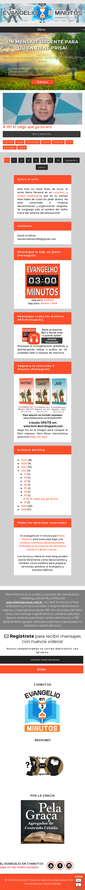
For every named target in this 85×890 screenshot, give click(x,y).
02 (26, 495)
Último (42, 167)
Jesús (22, 147)
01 (25, 502)
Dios (69, 142)
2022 (24, 467)
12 (25, 474)
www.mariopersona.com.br (24, 602)
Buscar (42, 82)
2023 (24, 463)
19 (58, 160)
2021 (24, 470)
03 (26, 491)
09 (26, 477)
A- (78, 884)
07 (25, 481)
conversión (32, 142)
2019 (24, 509)
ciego (20, 142)
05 (26, 488)
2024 (24, 460)
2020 (24, 506)
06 (26, 484)
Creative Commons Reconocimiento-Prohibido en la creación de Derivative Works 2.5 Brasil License (42, 546)
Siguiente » (71, 160)
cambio (8, 142)
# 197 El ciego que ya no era (27, 127)
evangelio (9, 147)
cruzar (46, 142)
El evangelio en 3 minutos (37, 535)
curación (58, 142)
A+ (78, 880)
